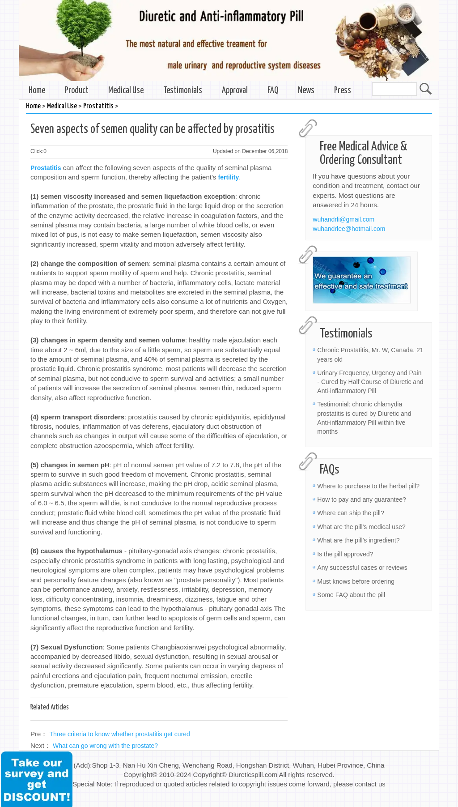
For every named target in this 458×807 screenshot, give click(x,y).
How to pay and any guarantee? (361, 499)
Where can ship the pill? (350, 513)
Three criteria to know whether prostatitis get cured (120, 734)
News (306, 90)
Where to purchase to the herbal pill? (368, 486)
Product (77, 90)
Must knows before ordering (355, 581)
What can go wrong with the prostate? (105, 745)
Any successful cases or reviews (362, 567)
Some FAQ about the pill (351, 594)
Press (342, 90)
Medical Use (126, 90)
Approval (235, 90)
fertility (228, 177)
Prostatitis (98, 106)
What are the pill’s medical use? (361, 526)
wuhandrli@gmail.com (343, 219)
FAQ (272, 90)
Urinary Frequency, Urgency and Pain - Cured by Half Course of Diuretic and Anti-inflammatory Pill (370, 381)
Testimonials (182, 90)
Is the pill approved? (345, 554)
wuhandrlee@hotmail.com (349, 228)
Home (37, 90)
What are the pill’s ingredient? (358, 540)
